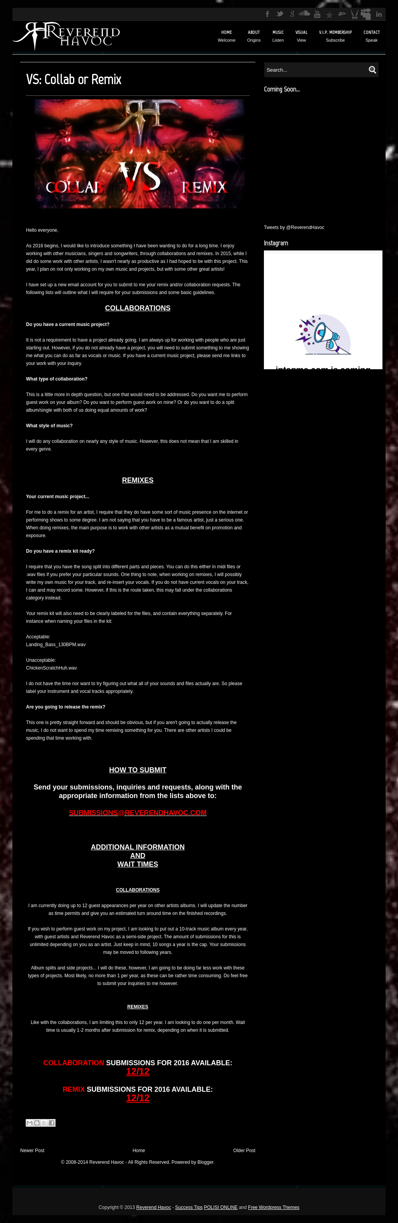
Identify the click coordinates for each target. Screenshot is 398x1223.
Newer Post (32, 1150)
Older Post (244, 1150)
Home (139, 1150)
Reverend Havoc (153, 1207)
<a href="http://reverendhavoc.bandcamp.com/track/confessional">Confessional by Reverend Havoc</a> (322, 155)
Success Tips (189, 1207)
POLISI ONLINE (221, 1207)
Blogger (205, 1162)
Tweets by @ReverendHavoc (294, 227)
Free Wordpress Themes (273, 1207)
